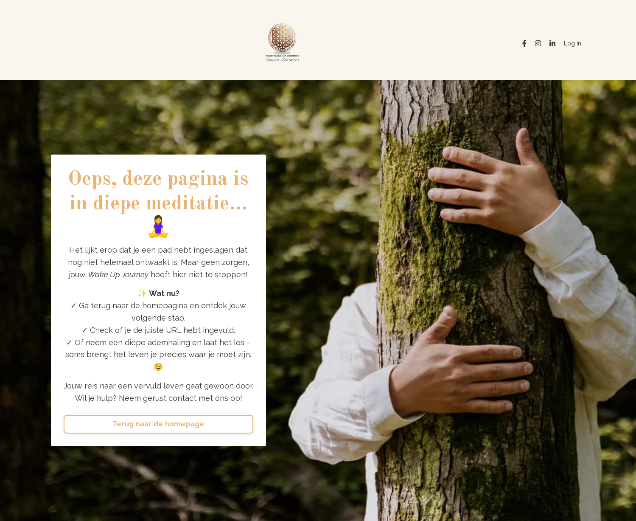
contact (182, 398)
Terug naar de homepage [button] (158, 424)
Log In (572, 43)
